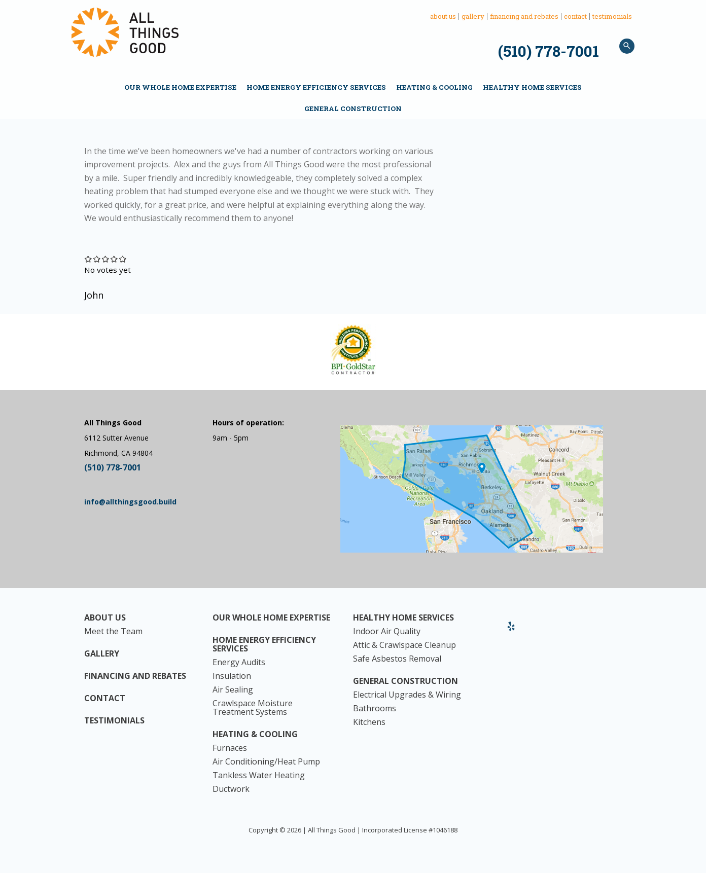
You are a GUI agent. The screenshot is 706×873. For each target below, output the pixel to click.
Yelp (511, 630)
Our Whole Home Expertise (180, 87)
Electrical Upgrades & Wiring (407, 694)
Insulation (232, 676)
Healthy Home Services (532, 87)
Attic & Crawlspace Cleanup (404, 645)
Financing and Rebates (524, 16)
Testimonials (612, 16)
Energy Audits (239, 662)
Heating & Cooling (434, 87)
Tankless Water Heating (259, 775)
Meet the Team (113, 631)
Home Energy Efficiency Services (316, 87)
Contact (575, 16)
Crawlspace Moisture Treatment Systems (253, 707)
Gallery (473, 16)
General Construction (353, 108)
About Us (443, 16)
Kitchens (369, 722)
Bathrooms (374, 708)
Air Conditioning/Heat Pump (266, 761)
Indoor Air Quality (386, 631)
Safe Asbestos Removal (397, 658)
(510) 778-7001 (548, 51)
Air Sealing (233, 689)
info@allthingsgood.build (130, 501)
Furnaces (230, 748)
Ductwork (231, 789)
